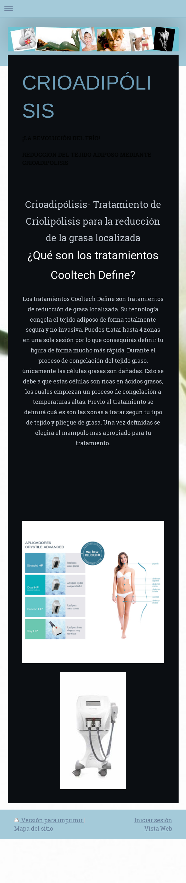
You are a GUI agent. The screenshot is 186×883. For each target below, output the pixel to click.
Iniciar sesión (153, 820)
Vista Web (158, 828)
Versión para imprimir (49, 820)
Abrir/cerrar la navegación (93, 9)
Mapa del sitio (33, 828)
